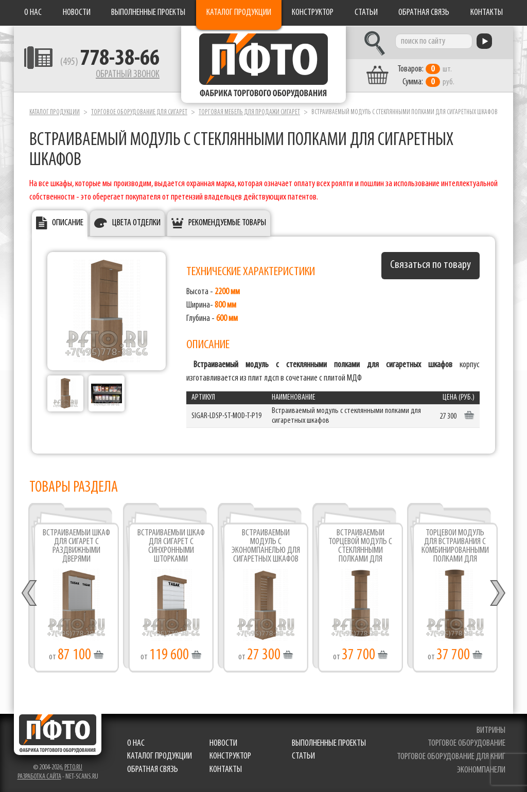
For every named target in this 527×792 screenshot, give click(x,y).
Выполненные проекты (148, 12)
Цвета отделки (136, 223)
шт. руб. (425, 75)
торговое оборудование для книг (451, 757)
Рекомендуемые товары (227, 223)
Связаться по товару (430, 265)
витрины (491, 730)
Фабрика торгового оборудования (263, 64)
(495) (110, 62)
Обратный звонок (128, 74)
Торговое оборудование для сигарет (139, 112)
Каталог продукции (238, 12)
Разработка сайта (39, 777)
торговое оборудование (466, 743)
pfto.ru (73, 767)
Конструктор (312, 12)
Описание (67, 223)
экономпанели (481, 770)
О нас (33, 12)
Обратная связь (423, 12)
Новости (77, 12)
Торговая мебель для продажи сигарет (249, 112)
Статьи (366, 12)
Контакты (486, 12)
